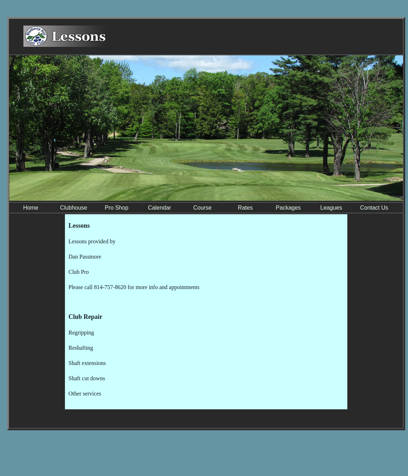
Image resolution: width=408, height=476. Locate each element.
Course (202, 208)
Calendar (159, 208)
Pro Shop (116, 208)
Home (30, 208)
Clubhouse (73, 208)
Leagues (331, 208)
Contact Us (374, 208)
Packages (288, 208)
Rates (245, 208)
